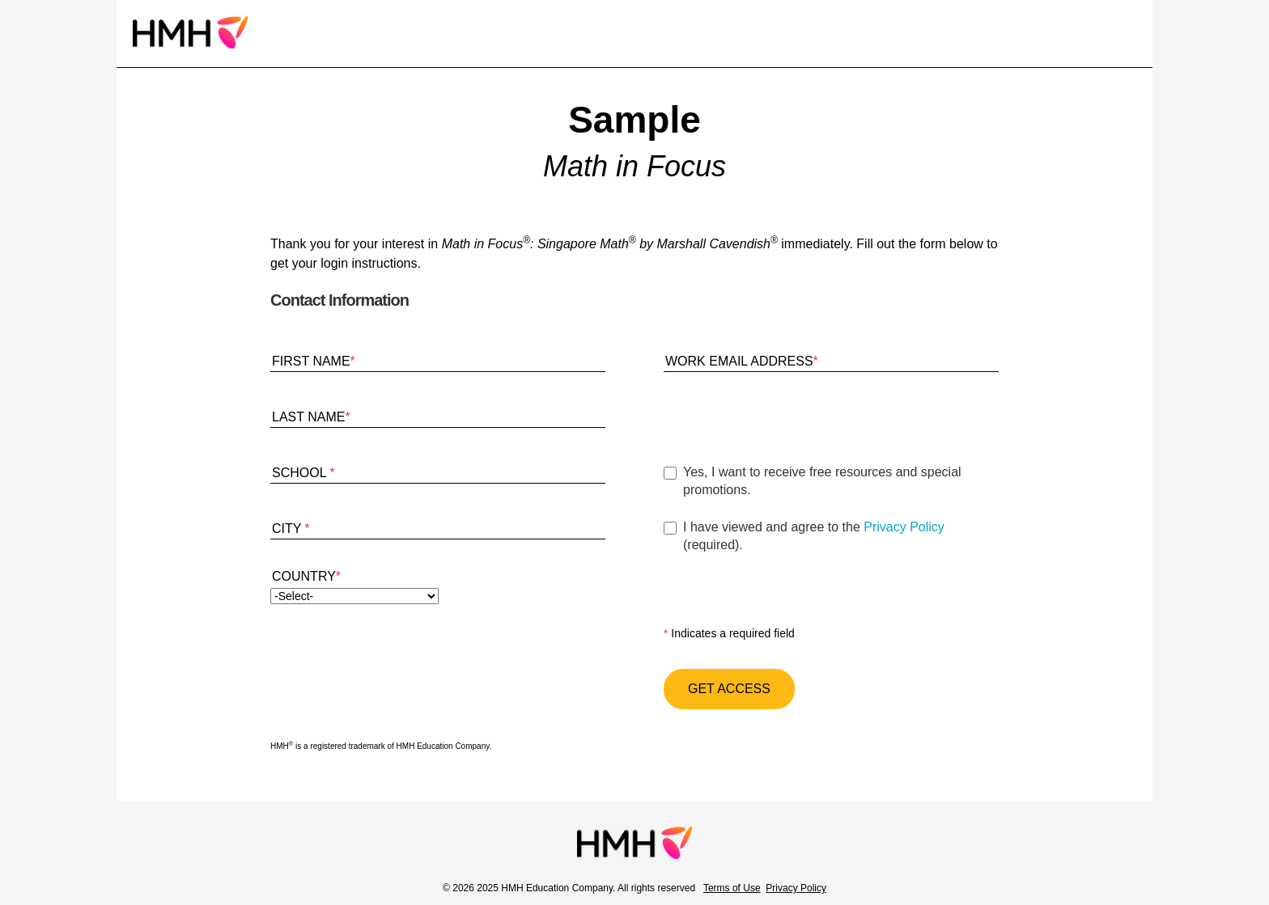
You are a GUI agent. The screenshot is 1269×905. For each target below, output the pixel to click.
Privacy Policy (904, 527)
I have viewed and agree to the (841, 537)
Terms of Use (732, 888)
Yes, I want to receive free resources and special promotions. (822, 481)
